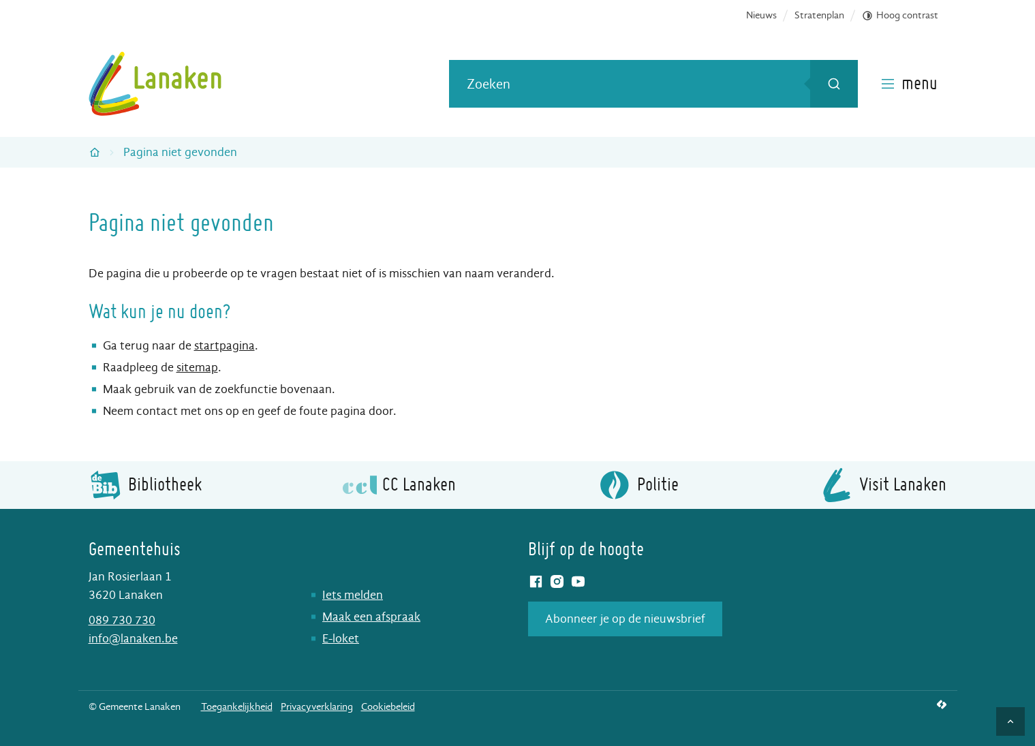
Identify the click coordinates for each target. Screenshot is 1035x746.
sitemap (197, 367)
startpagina (224, 346)
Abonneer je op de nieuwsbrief (625, 619)
